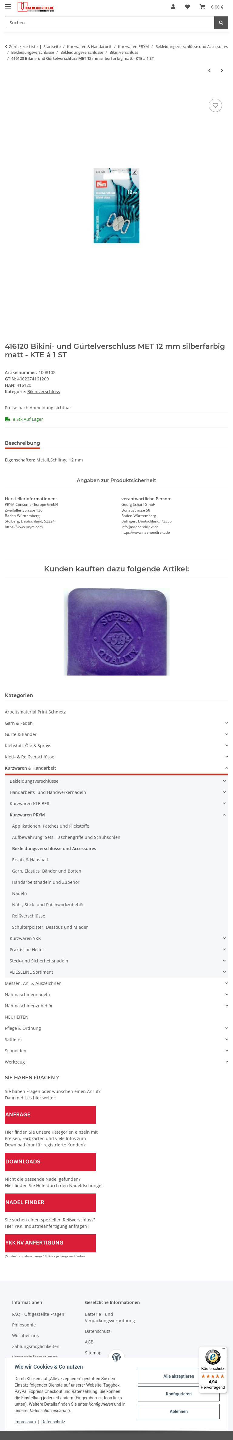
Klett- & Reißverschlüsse (29, 757)
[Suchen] (109, 22)
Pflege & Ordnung (23, 1028)
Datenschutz (54, 1421)
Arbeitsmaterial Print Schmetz (35, 712)
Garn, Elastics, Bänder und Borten (46, 871)
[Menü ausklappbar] (8, 4)
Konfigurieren (178, 1393)
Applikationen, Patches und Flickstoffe (50, 826)
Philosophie (24, 1325)
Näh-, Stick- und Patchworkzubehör (48, 904)
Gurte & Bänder (21, 734)
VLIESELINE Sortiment (31, 972)
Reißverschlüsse (28, 916)
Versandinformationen (35, 1357)
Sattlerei (13, 1039)
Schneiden (15, 1051)
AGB (89, 1342)
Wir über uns (25, 1335)
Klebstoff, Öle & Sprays (28, 745)
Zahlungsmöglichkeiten (35, 1346)
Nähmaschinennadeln (27, 994)
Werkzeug (15, 1062)
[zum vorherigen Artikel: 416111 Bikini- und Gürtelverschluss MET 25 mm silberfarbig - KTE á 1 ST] (209, 70)
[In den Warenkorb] (10, 90)
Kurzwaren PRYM (27, 815)
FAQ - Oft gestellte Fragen (38, 1314)
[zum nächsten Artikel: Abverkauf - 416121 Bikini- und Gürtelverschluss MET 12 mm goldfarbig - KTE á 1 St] (222, 70)
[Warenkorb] (211, 7)
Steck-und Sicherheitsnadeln (39, 961)
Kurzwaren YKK (25, 938)
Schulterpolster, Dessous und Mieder (50, 927)
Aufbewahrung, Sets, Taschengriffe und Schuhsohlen (66, 837)
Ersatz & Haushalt (30, 860)
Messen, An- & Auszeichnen (33, 983)
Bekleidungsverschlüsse (34, 781)
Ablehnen (178, 1411)
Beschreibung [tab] (22, 443)
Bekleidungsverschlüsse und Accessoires (54, 848)
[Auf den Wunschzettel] (215, 105)
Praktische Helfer (27, 949)
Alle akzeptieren (178, 1376)
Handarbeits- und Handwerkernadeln (48, 792)
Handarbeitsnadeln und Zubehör (45, 882)
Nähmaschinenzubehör (29, 1006)
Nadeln (19, 893)
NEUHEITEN (17, 1017)
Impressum (25, 1421)
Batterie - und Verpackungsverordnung (110, 1317)
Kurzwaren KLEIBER (29, 803)
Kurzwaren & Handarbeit (30, 768)
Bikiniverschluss (43, 391)
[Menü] (223, 1349)
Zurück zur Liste (23, 46)
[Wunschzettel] (187, 7)
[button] (173, 7)
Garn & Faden (19, 723)
